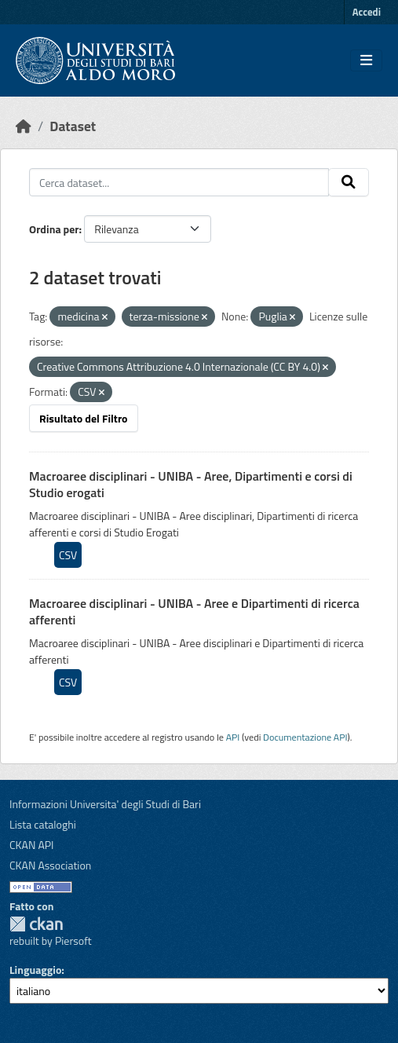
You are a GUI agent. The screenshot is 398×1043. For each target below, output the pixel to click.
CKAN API (31, 844)
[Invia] (348, 182)
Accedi (366, 12)
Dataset (72, 126)
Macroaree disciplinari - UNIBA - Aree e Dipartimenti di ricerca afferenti (194, 611)
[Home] (23, 126)
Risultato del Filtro (83, 418)
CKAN (36, 924)
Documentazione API (305, 737)
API (233, 737)
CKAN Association (50, 865)
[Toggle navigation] (366, 60)
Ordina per (54, 229)
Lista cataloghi (42, 824)
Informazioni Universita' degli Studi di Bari (105, 804)
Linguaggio (35, 969)
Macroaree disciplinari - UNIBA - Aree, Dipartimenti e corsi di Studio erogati (190, 484)
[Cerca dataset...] (179, 182)
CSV (68, 555)
